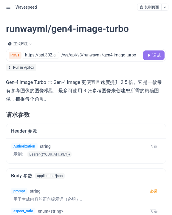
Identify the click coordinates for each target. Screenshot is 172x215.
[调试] (154, 55)
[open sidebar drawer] (8, 7)
